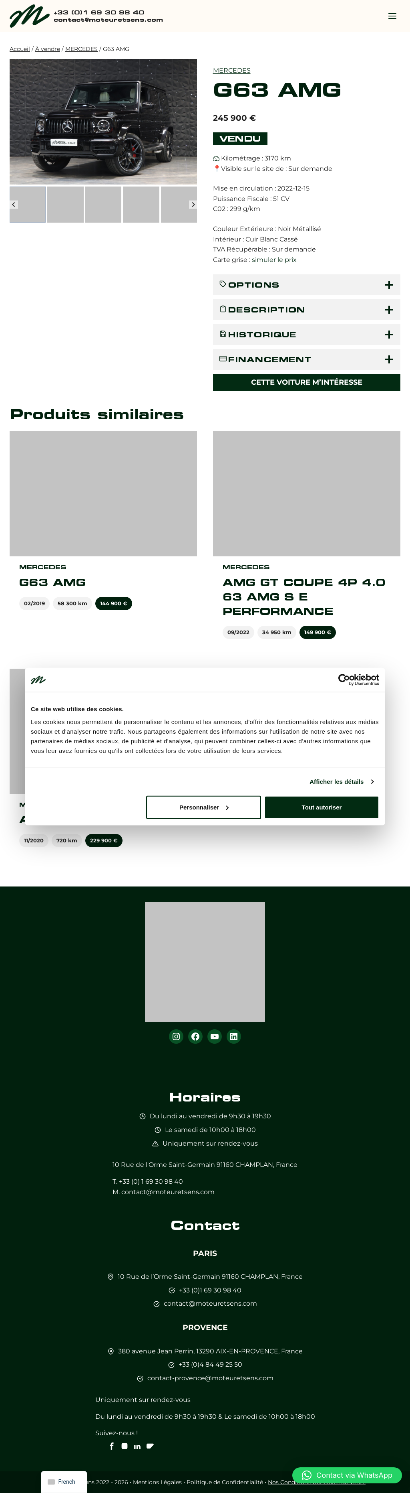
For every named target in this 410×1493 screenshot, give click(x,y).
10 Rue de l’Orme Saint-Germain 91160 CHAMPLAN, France (210, 1276)
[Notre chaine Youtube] (150, 1446)
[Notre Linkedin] (137, 1446)
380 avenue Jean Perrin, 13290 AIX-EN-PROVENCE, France (210, 1351)
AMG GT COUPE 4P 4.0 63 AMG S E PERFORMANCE (304, 597)
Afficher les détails (337, 781)
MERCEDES (232, 70)
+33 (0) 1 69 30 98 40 (151, 1181)
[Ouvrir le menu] (392, 16)
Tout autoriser (322, 806)
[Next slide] (193, 205)
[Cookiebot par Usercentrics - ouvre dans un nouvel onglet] (344, 680)
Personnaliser (204, 806)
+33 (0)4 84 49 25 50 (210, 1364)
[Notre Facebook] (111, 1446)
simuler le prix (274, 260)
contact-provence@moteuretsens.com (210, 1378)
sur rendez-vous (232, 1143)
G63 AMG (52, 582)
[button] (28, 205)
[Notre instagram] (124, 1446)
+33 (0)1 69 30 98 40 (210, 1290)
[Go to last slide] (14, 205)
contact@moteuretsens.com (168, 1192)
